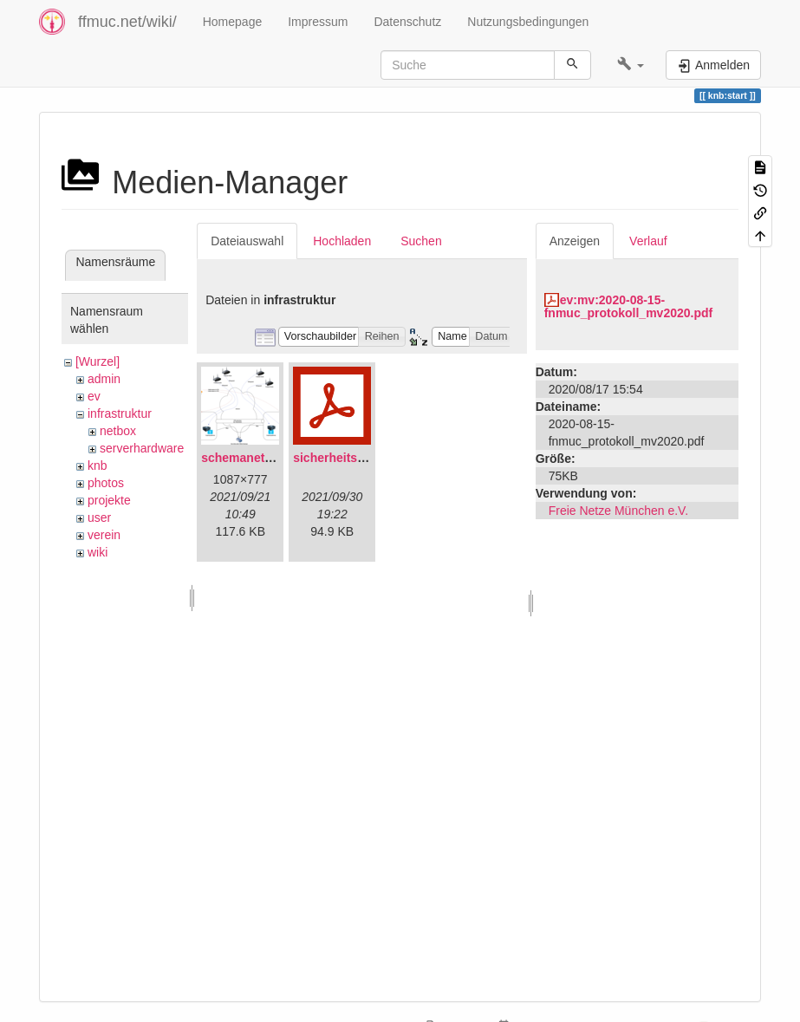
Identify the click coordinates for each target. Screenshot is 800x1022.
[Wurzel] (97, 361)
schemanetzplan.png (261, 458)
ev (94, 396)
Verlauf (648, 241)
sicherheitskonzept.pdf (359, 458)
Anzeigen (575, 241)
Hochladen (342, 241)
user (99, 517)
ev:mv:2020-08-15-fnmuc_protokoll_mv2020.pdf (628, 306)
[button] (630, 65)
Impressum (318, 22)
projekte (109, 500)
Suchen (420, 241)
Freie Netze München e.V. (618, 511)
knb (97, 465)
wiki (97, 552)
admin (104, 379)
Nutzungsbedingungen (528, 22)
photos (106, 483)
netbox (118, 431)
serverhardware (142, 448)
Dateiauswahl (247, 241)
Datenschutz (407, 22)
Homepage (233, 22)
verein (104, 535)
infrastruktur (120, 413)
